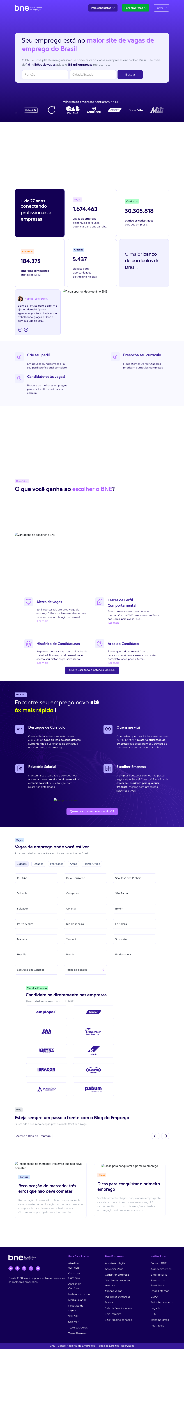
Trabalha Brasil (160, 1319)
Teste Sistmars (77, 1333)
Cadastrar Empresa (117, 1274)
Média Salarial (77, 1300)
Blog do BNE (159, 1274)
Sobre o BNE (159, 1263)
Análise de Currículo (74, 1286)
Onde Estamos (160, 1291)
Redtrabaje (157, 1325)
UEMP (154, 1314)
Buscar (130, 74)
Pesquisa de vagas (75, 1308)
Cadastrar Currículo (74, 1276)
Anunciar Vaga (114, 1269)
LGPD (154, 1296)
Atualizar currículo (74, 1265)
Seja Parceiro (113, 1314)
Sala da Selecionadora (118, 1308)
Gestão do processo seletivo (117, 1283)
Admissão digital (115, 1263)
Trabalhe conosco (161, 1302)
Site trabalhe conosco (118, 1319)
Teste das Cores (78, 1327)
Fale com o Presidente (158, 1283)
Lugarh (155, 1308)
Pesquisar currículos (117, 1296)
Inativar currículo (79, 1294)
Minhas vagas (113, 1291)
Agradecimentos (161, 1269)
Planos (109, 1302)
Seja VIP (73, 1321)
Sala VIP (73, 1316)
